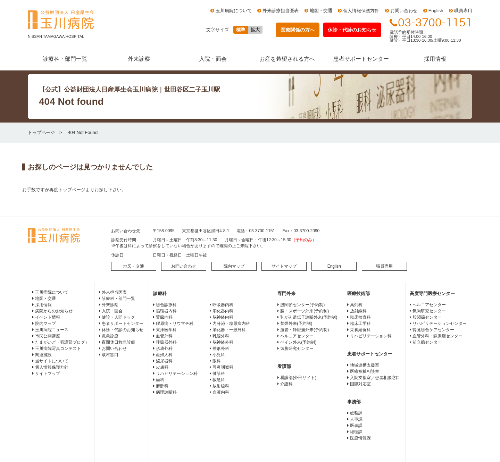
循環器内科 (166, 311)
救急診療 (110, 336)
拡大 (255, 29)
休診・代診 (352, 30)
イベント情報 (47, 317)
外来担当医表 (114, 292)
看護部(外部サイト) (298, 377)
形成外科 (164, 348)
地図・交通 (321, 10)
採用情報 (435, 59)
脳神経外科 (222, 342)
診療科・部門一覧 (65, 59)
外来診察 (139, 59)
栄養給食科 (360, 329)
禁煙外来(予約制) (296, 323)
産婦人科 (164, 354)
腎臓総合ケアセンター (433, 329)
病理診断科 (166, 392)
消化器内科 (222, 311)
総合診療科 (166, 304)
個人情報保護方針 (361, 10)
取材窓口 (110, 354)
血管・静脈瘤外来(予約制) (304, 329)
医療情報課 (360, 438)
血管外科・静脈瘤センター (437, 336)
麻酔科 (162, 386)
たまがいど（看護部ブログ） (62, 342)
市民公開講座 (47, 336)
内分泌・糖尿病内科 (231, 323)
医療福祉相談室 (364, 371)
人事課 (356, 419)
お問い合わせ (403, 10)
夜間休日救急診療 (118, 342)
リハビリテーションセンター (439, 323)
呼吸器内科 (222, 304)
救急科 (218, 379)
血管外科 (164, 336)
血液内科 (220, 392)
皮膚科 (162, 367)
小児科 (218, 354)
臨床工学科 (360, 323)
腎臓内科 (164, 317)
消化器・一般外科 (229, 329)
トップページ (41, 132)
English (435, 10)
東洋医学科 (166, 329)
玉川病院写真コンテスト (58, 348)
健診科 (218, 373)
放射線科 (220, 386)
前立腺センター (427, 342)
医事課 (356, 425)
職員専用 (463, 10)
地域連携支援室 (364, 365)
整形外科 (220, 348)
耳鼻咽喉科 (222, 367)
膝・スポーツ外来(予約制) (304, 311)
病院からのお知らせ (54, 311)
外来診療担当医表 (280, 10)
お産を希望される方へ (287, 59)
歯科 (160, 379)
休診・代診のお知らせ (122, 329)
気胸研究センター (297, 348)
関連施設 (43, 354)
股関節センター (427, 317)
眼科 (216, 361)
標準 (240, 29)
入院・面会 (213, 59)
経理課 (356, 431)
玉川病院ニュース (51, 329)
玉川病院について (234, 10)
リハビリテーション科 (177, 373)
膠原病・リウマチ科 (174, 323)
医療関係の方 (298, 30)
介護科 (286, 383)
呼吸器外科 (166, 342)
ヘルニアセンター (297, 336)
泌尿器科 (164, 361)
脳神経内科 (222, 317)
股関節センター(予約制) (302, 304)
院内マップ (234, 266)
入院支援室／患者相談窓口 (375, 377)
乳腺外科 (220, 336)
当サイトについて (51, 361)
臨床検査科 (360, 317)
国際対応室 (360, 383)
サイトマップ (284, 266)
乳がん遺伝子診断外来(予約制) (308, 317)
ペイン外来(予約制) (298, 342)
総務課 (356, 413)
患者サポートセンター (361, 59)
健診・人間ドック (118, 317)
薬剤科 (356, 304)
